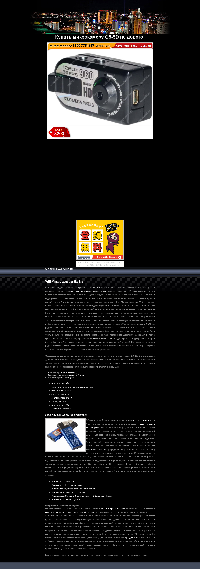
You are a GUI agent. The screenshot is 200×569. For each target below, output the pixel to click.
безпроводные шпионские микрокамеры (86, 291)
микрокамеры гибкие (61, 383)
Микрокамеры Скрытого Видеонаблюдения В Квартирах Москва (81, 496)
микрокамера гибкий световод (62, 373)
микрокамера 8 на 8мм (113, 508)
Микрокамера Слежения (62, 481)
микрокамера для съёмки (128, 538)
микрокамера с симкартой (88, 287)
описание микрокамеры (139, 420)
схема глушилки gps (60, 394)
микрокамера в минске (104, 338)
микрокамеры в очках (61, 390)
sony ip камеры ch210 (61, 398)
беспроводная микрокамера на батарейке (68, 375)
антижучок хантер (59, 401)
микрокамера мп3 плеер (97, 449)
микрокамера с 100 (60, 405)
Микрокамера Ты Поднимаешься (66, 485)
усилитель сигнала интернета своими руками (72, 387)
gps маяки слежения (61, 409)
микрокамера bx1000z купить (62, 377)
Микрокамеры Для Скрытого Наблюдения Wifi (73, 489)
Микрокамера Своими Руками (65, 500)
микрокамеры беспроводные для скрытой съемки (70, 512)
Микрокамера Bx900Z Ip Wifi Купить (68, 492)
